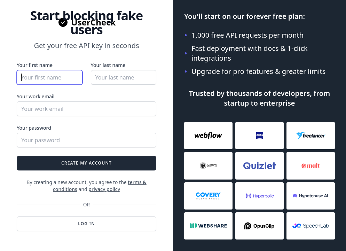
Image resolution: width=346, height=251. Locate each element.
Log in (86, 224)
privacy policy (104, 189)
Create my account (86, 163)
